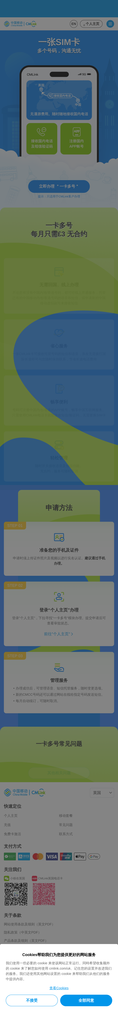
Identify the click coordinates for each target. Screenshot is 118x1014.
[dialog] (59, 979)
